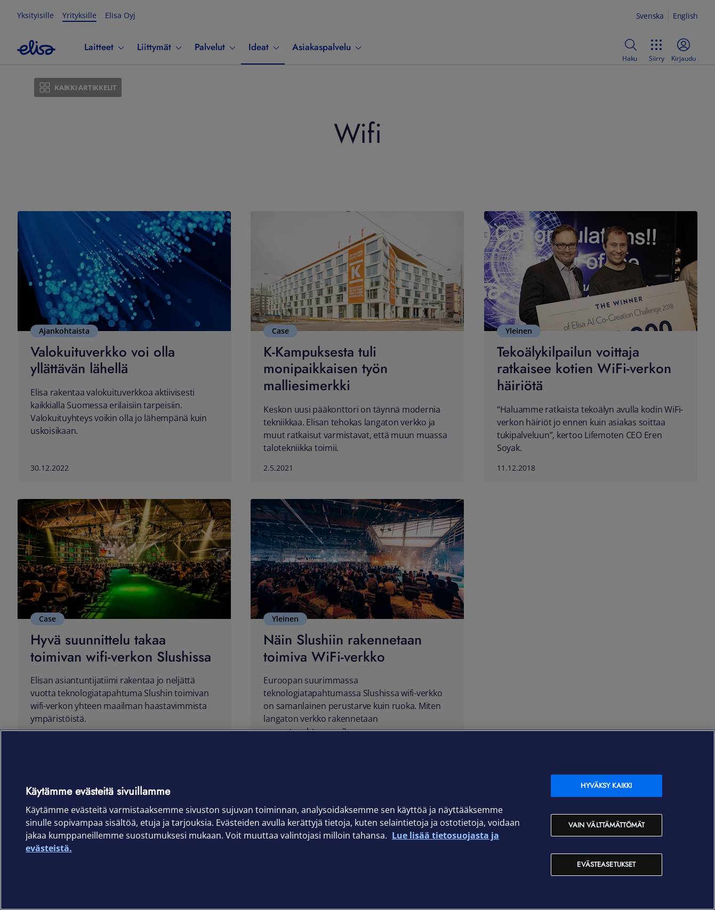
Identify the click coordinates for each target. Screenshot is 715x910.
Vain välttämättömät (606, 825)
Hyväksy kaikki (606, 785)
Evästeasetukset (606, 864)
